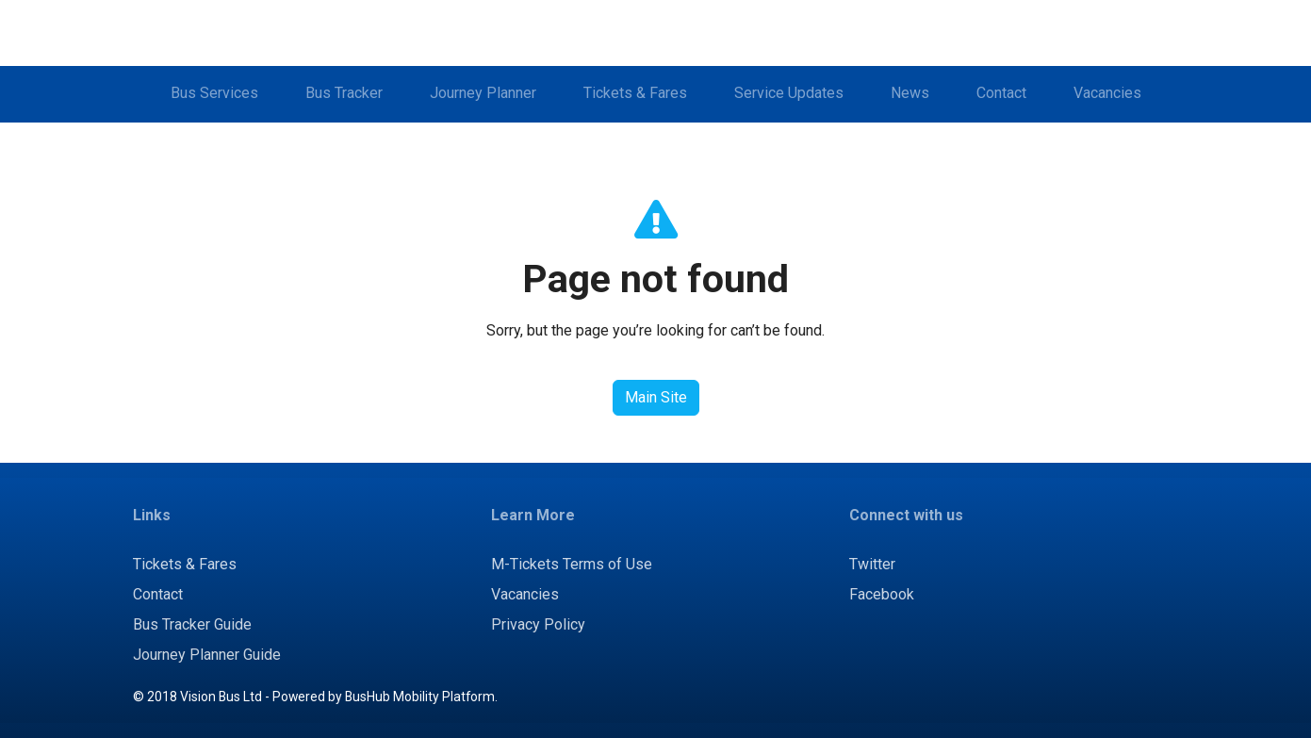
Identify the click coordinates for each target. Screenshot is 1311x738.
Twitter (872, 564)
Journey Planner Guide (207, 655)
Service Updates (789, 93)
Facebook (881, 594)
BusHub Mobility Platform (420, 696)
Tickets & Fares (635, 93)
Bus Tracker (344, 93)
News (910, 93)
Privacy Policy (538, 624)
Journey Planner (483, 93)
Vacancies (1107, 93)
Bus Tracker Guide (192, 624)
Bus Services (214, 93)
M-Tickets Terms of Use (571, 564)
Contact (1001, 93)
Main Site (656, 397)
